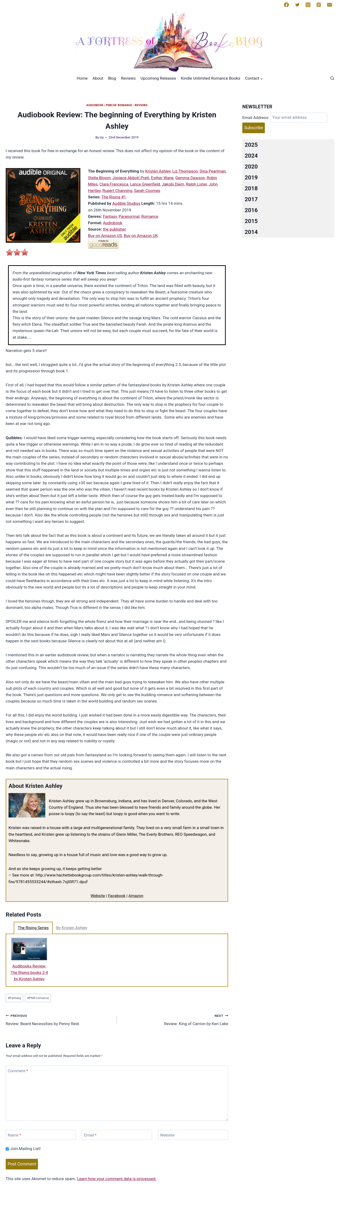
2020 (251, 166)
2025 (251, 144)
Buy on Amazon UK (141, 235)
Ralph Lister (196, 184)
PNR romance (38, 998)
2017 (251, 199)
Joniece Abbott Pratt (130, 177)
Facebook (116, 895)
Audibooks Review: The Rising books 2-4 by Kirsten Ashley (29, 972)
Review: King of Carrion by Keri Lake (174, 1019)
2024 (251, 155)
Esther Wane (162, 177)
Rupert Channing (117, 190)
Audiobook (94, 105)
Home (82, 78)
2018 (251, 188)
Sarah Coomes (147, 190)
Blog (112, 78)
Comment (18, 1070)
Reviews (128, 78)
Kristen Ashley (158, 171)
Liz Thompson (185, 171)
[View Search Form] (332, 78)
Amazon (136, 895)
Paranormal (129, 216)
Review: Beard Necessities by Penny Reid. (59, 1019)
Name (14, 1135)
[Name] (41, 1135)
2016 (251, 210)
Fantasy (110, 216)
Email (90, 1135)
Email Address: (255, 117)
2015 (251, 221)
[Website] (193, 1135)
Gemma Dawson (190, 177)
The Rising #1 (113, 197)
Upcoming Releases (158, 78)
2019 (251, 177)
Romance (149, 216)
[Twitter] (297, 4)
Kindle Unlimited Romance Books (210, 78)
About (97, 78)
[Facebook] (286, 4)
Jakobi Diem (173, 184)
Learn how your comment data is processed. (116, 1178)
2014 (251, 232)
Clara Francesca (113, 184)
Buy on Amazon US (105, 235)
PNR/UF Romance (119, 105)
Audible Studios (126, 203)
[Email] (329, 4)
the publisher (114, 229)
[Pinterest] (318, 4)
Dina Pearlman (213, 171)
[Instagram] (308, 4)
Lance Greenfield (145, 184)
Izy (102, 137)
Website (98, 895)
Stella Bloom (99, 177)
